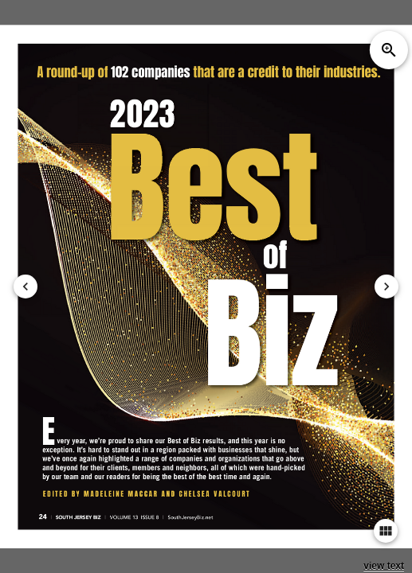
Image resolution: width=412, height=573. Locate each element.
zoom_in (388, 50)
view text (383, 565)
